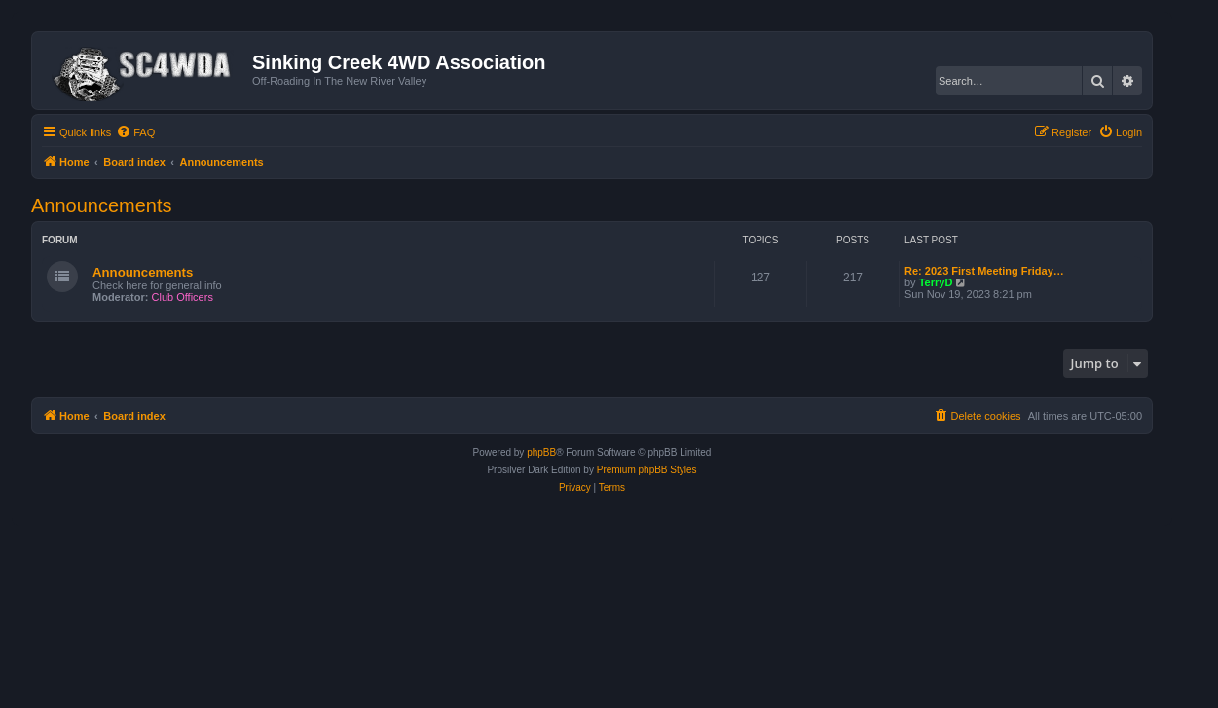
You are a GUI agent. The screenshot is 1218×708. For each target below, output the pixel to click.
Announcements (101, 205)
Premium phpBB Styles (647, 470)
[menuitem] (135, 132)
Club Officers (182, 297)
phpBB (541, 452)
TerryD (936, 282)
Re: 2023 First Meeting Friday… (984, 271)
